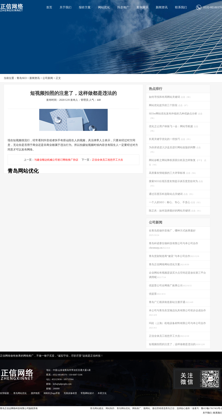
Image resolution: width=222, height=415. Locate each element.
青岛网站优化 (23, 171)
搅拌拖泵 (35, 393)
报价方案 (85, 7)
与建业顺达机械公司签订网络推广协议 (56, 159)
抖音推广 (123, 7)
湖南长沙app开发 (51, 393)
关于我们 (65, 7)
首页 (49, 7)
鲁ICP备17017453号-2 (211, 408)
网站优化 (104, 7)
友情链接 (4, 393)
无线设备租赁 (70, 393)
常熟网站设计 (87, 393)
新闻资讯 (162, 7)
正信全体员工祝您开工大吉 (107, 159)
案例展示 (142, 7)
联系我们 (181, 7)
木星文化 (102, 393)
